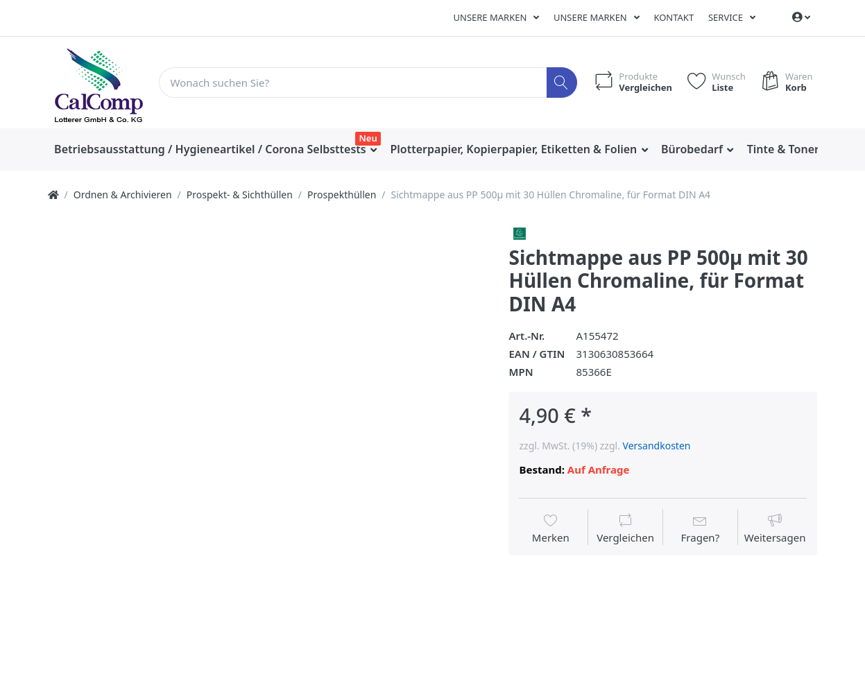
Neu (368, 138)
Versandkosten (657, 445)
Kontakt (673, 17)
